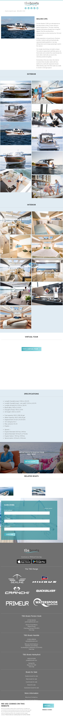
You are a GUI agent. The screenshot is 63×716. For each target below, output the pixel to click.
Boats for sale (31, 685)
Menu (60, 3)
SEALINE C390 (21, 11)
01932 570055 (31, 658)
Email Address (8, 510)
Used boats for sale (31, 682)
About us (27, 697)
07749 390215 (31, 620)
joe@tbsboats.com (31, 660)
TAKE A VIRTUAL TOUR (30, 349)
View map (31, 630)
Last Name (7, 526)
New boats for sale (31, 679)
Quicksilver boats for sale (31, 688)
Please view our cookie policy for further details (17, 714)
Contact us (34, 697)
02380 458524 (31, 639)
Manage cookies (47, 709)
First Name (7, 518)
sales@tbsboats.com (32, 641)
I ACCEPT (47, 705)
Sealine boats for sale (10, 11)
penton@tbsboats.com (31, 622)
